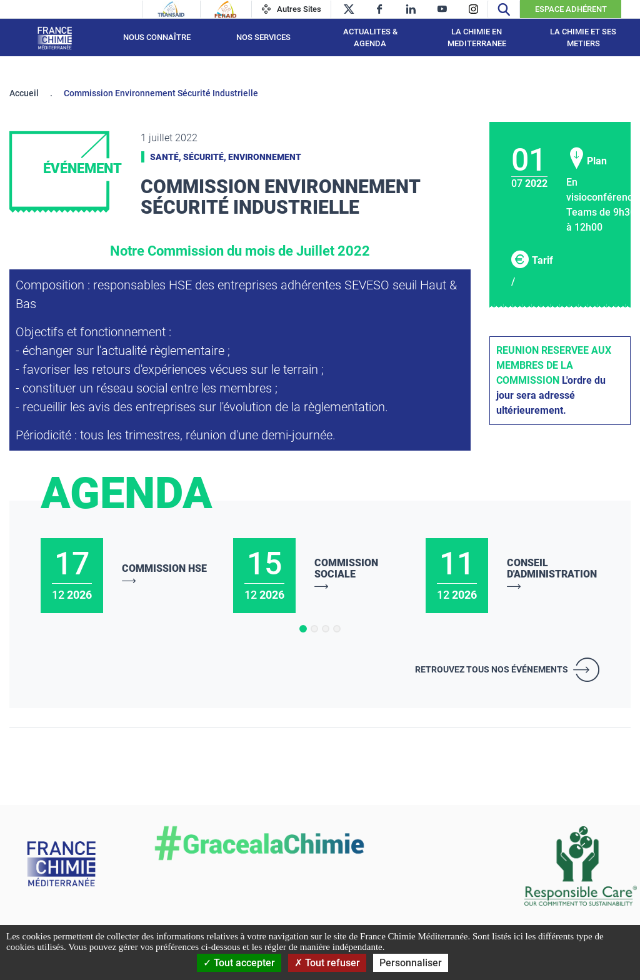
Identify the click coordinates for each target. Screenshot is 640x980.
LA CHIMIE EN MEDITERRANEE (477, 38)
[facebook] (380, 9)
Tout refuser (327, 963)
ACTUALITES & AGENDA (370, 38)
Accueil (24, 93)
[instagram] (473, 9)
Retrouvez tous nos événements (491, 669)
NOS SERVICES (263, 37)
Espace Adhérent (571, 9)
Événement (82, 168)
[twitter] (348, 9)
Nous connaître (157, 37)
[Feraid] (225, 9)
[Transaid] (171, 9)
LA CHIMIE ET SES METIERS (583, 38)
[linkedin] (411, 9)
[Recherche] (504, 9)
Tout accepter (239, 963)
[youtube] (442, 9)
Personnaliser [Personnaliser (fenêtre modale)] (410, 963)
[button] (303, 628)
